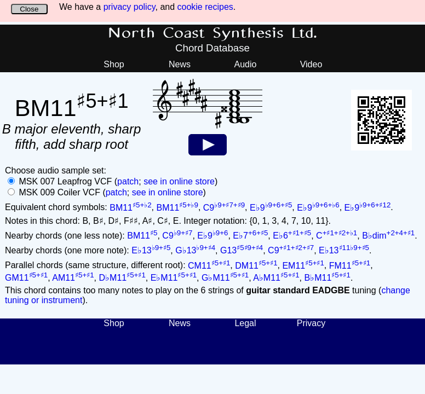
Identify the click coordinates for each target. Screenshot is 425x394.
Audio (245, 64)
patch (128, 181)
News (180, 64)
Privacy (311, 323)
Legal (245, 323)
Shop (114, 64)
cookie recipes (205, 6)
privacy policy (130, 6)
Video (311, 64)
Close (29, 9)
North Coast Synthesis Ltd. (213, 33)
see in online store (179, 181)
